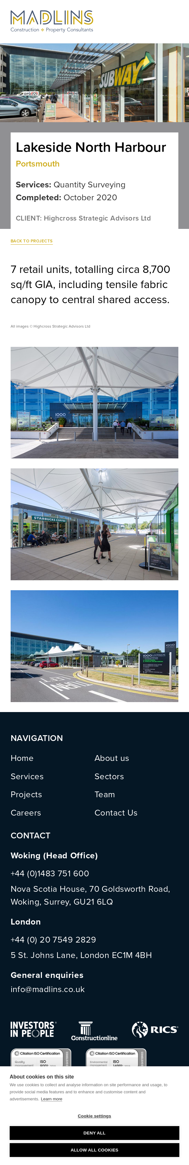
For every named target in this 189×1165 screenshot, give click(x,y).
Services (27, 777)
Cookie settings (94, 1116)
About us (111, 758)
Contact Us (116, 813)
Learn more (51, 1099)
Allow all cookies (94, 1150)
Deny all (94, 1133)
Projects (26, 795)
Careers (26, 813)
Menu (173, 21)
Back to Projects (32, 241)
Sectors (109, 777)
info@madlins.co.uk (48, 989)
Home (22, 758)
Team (104, 795)
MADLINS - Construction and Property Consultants (52, 21)
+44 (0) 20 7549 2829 (53, 940)
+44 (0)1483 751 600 (50, 874)
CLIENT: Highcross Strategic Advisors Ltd (83, 218)
